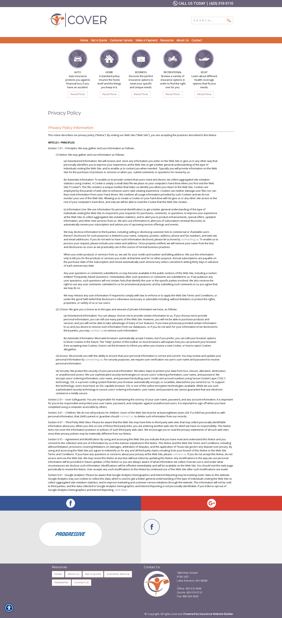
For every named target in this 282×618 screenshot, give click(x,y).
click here (121, 490)
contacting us (190, 239)
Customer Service (118, 574)
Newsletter (61, 582)
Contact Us (81, 582)
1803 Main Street (187, 573)
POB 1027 (183, 576)
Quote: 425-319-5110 (189, 592)
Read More (77, 94)
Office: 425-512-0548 (189, 588)
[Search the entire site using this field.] (209, 20)
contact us (97, 330)
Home (58, 574)
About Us (73, 574)
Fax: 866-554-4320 (187, 596)
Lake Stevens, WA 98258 (192, 580)
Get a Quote (93, 574)
